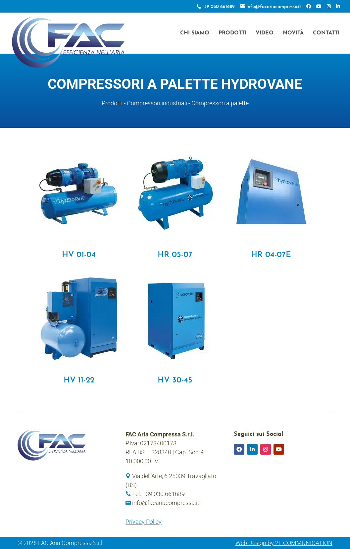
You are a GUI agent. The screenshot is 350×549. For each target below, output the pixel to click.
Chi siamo (194, 33)
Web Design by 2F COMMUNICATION (283, 542)
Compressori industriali (157, 103)
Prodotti (232, 33)
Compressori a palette (220, 103)
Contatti (326, 33)
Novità (293, 33)
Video (265, 33)
